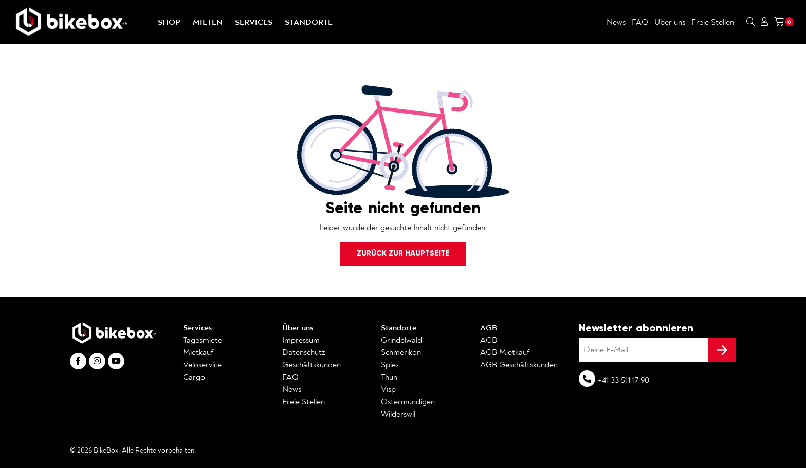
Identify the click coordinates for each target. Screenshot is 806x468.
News (616, 22)
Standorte (309, 22)
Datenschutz (303, 352)
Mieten (208, 22)
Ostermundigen (408, 402)
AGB (488, 328)
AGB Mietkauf (504, 352)
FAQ (640, 22)
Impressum (301, 340)
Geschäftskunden (311, 365)
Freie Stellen (712, 22)
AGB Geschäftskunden (519, 365)
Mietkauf (198, 352)
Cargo (194, 377)
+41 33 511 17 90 (623, 380)
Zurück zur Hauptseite (403, 253)
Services (253, 22)
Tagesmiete (202, 340)
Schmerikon (401, 352)
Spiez (390, 365)
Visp (388, 389)
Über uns (669, 22)
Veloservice (202, 365)
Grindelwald (401, 340)
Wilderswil (398, 414)
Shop (169, 22)
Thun (389, 377)
